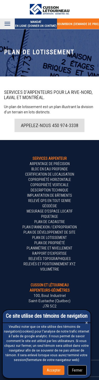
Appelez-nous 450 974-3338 (49, 125)
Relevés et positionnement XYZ (49, 264)
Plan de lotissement (49, 237)
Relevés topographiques (50, 259)
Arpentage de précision (50, 164)
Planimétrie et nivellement (49, 248)
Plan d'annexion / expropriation (49, 227)
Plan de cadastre (49, 222)
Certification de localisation (49, 174)
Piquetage (49, 216)
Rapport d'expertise (49, 253)
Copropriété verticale (49, 185)
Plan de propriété (49, 243)
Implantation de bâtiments (49, 195)
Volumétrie (49, 269)
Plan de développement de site (49, 232)
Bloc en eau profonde (49, 169)
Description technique (49, 190)
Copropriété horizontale (49, 179)
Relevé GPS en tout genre (49, 201)
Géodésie (49, 206)
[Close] (86, 322)
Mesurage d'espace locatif (50, 211)
